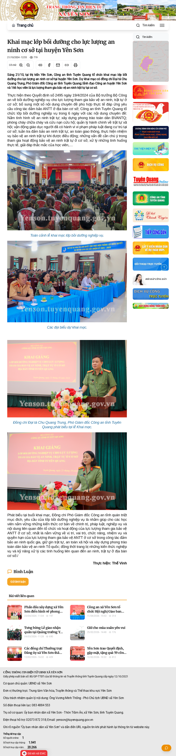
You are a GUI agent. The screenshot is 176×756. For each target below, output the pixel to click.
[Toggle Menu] (162, 25)
